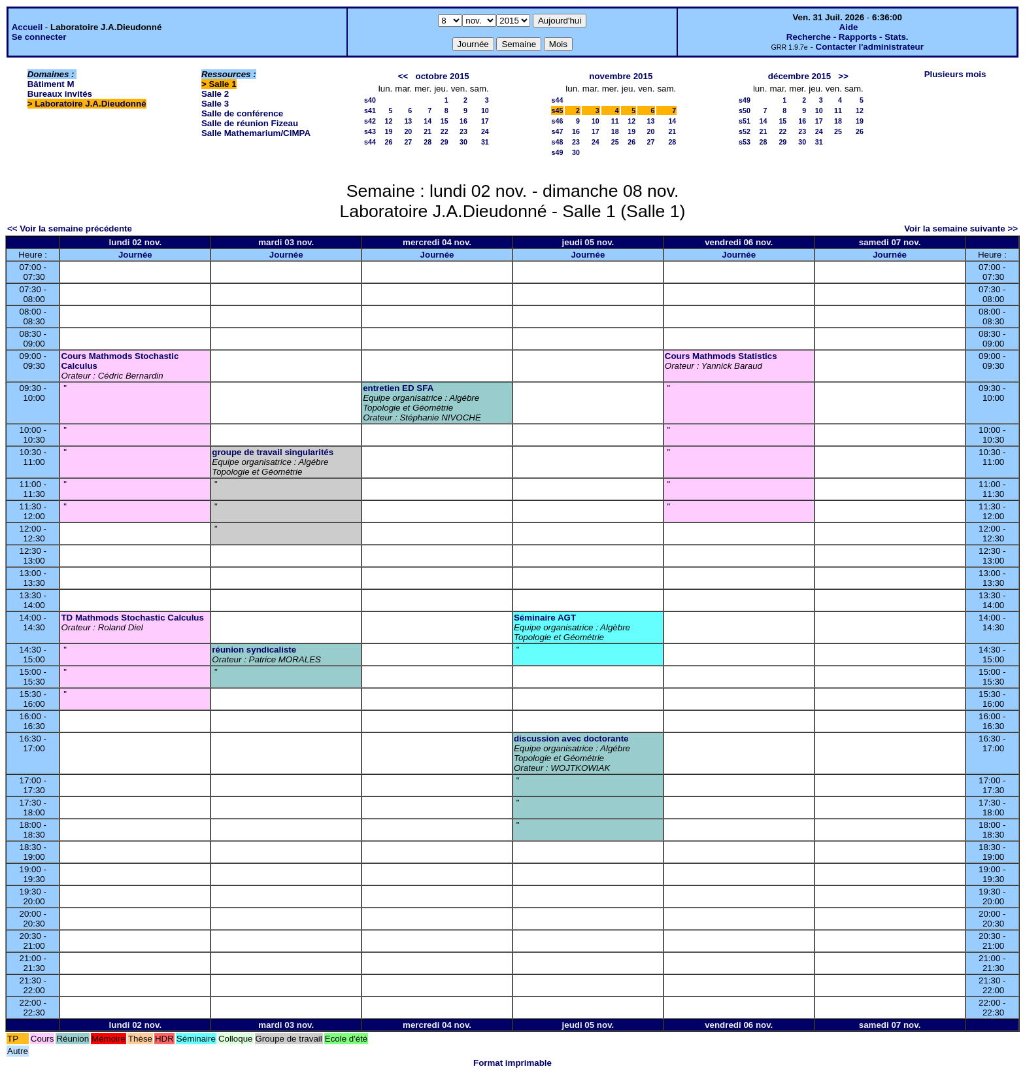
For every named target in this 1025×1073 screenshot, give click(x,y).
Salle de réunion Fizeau (249, 123)
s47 (557, 131)
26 (388, 142)
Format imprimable (512, 1063)
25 (615, 142)
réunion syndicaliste (254, 650)
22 (444, 131)
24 (485, 131)
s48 (557, 142)
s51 (744, 121)
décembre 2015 (799, 76)
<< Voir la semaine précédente (69, 228)
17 (485, 121)
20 (408, 131)
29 (444, 142)
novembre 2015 (620, 76)
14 (427, 121)
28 (427, 142)
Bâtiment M (51, 84)
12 (388, 121)
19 (388, 131)
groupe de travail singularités (272, 452)
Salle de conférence (242, 113)
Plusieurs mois (955, 74)
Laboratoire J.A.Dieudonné (90, 104)
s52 (744, 131)
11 (615, 121)
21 (427, 131)
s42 (370, 121)
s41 (370, 110)
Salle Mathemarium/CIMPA (256, 133)
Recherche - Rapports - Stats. (847, 37)
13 (408, 121)
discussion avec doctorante (571, 738)
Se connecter (39, 37)
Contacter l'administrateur (870, 47)
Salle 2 (215, 94)
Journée (135, 255)
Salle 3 (215, 104)
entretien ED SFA (398, 388)
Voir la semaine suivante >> (961, 228)
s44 (370, 142)
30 (463, 142)
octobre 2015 (442, 76)
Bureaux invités (59, 94)
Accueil (27, 27)
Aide (848, 27)
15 (444, 121)
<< (403, 76)
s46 (557, 121)
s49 (557, 152)
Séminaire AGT (545, 617)
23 (463, 131)
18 (615, 131)
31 (485, 142)
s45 (557, 110)
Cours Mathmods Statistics (721, 356)
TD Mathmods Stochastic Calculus (132, 617)
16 (463, 121)
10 (485, 110)
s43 (370, 131)
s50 (744, 110)
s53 (744, 142)
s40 (370, 100)
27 (408, 142)
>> (843, 76)
